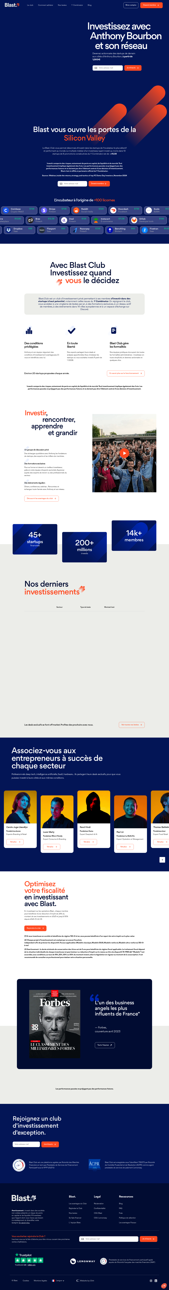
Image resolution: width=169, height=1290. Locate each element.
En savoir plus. (24, 1223)
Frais (121, 1213)
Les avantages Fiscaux (127, 1223)
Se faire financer (75, 1218)
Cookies (26, 1281)
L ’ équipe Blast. (75, 1223)
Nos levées (62, 5)
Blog (89, 5)
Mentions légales (40, 1281)
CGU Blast (98, 1213)
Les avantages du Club (78, 1204)
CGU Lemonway (100, 1218)
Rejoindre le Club (75, 1208)
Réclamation (99, 1204)
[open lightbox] (124, 453)
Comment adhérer (45, 5)
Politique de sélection (127, 1218)
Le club (30, 5)
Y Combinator (77, 5)
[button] (84, 620)
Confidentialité (99, 1208)
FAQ (120, 1208)
